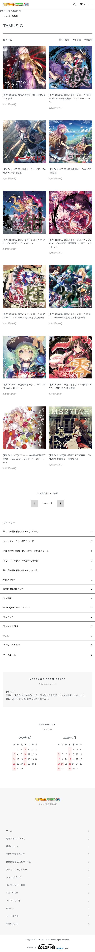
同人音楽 (7, 598)
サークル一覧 (9, 655)
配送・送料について (15, 838)
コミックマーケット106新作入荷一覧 (20, 560)
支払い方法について (15, 854)
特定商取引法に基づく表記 (18, 862)
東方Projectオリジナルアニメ (17, 607)
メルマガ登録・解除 (15, 885)
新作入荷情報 (9, 580)
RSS (8, 893)
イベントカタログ (11, 645)
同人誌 (6, 636)
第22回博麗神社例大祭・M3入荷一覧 (20, 570)
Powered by (47, 946)
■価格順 (77, 39)
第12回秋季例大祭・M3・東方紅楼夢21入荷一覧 (26, 551)
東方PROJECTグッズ (13, 589)
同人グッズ (8, 617)
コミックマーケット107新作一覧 (18, 541)
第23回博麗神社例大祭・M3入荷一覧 (20, 531)
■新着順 (88, 39)
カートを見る (12, 916)
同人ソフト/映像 (10, 626)
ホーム (5, 16)
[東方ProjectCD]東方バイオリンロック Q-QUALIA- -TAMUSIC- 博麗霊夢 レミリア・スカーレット (70, 243)
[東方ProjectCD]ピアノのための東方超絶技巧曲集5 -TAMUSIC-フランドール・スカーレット (24, 459)
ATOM (15, 893)
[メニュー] (90, 4)
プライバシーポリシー (16, 869)
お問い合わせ (12, 924)
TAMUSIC (15, 16)
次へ (60, 503)
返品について (12, 846)
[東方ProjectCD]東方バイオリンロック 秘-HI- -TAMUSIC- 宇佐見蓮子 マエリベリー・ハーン (71, 98)
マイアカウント (13, 900)
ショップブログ (13, 877)
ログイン (10, 908)
